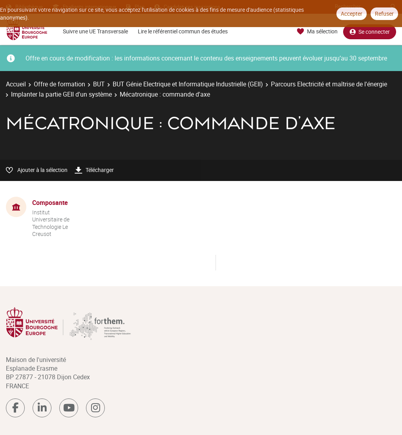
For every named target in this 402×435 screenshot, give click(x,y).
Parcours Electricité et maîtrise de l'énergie (329, 84)
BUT (99, 84)
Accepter (351, 13)
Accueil (16, 84)
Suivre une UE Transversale (95, 31)
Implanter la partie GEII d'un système (61, 94)
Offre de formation (59, 84)
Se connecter (369, 31)
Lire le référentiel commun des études (183, 31)
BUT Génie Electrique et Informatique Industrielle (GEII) (188, 84)
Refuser (384, 13)
